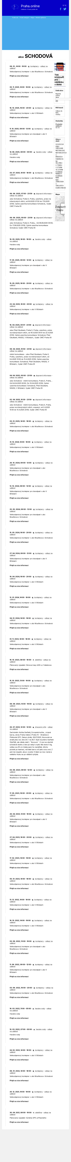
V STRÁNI (59, 167)
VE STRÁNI (59, 170)
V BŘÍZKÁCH (59, 156)
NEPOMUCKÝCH (61, 153)
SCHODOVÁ (60, 144)
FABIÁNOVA (59, 159)
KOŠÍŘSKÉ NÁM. (59, 176)
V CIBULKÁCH (60, 184)
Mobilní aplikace (41, 17)
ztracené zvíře (39, 727)
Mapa (32, 17)
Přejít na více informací (19, 76)
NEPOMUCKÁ (60, 150)
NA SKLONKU (59, 162)
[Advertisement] (40, 33)
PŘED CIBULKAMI (59, 147)
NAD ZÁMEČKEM (60, 180)
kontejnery (33, 66)
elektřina (37, 660)
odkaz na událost (16, 196)
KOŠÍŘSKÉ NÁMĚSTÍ (59, 172)
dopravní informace (42, 194)
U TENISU (59, 165)
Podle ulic (15, 17)
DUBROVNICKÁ (61, 188)
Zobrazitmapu (60, 208)
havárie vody (40, 152)
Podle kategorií (24, 17)
